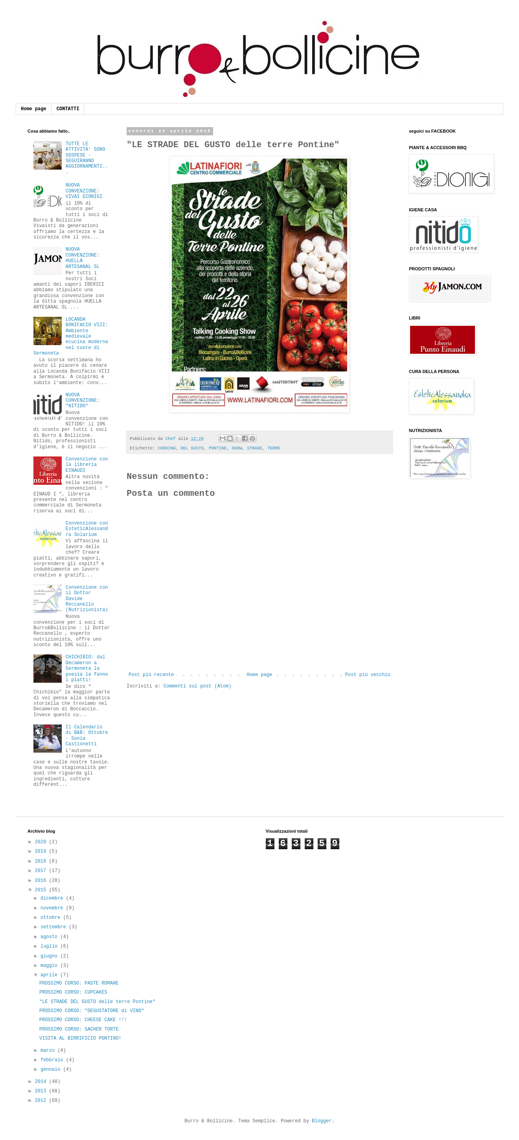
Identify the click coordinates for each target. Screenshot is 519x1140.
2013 (42, 1091)
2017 (42, 871)
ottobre (51, 917)
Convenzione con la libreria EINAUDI (87, 464)
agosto (50, 937)
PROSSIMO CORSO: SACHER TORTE (79, 1029)
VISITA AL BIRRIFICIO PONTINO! (80, 1038)
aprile (50, 975)
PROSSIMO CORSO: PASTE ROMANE (79, 983)
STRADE (254, 448)
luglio (50, 946)
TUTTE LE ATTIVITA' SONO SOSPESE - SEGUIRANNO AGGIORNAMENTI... (87, 158)
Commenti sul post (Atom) (198, 686)
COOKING (166, 448)
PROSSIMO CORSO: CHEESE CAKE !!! (83, 1020)
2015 (42, 890)
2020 (42, 842)
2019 (42, 851)
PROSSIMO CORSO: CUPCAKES (73, 992)
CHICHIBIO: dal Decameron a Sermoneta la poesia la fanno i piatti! (87, 668)
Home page (33, 109)
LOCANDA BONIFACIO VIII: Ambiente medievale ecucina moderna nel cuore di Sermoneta (70, 336)
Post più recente (151, 675)
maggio (50, 965)
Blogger (321, 1121)
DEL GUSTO (192, 448)
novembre (53, 908)
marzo (48, 1050)
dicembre (53, 898)
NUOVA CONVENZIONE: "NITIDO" (82, 400)
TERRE (273, 448)
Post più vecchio (367, 675)
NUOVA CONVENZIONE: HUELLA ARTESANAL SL (82, 258)
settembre (54, 927)
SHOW (237, 448)
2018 (42, 861)
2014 (42, 1082)
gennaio (51, 1069)
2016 (42, 880)
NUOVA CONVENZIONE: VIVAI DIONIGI (84, 191)
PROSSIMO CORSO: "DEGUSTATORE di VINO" (91, 1011)
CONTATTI (68, 109)
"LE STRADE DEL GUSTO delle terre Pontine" (97, 1002)
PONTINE (217, 448)
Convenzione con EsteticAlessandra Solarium (87, 529)
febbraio (53, 1060)
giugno (50, 956)
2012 (42, 1100)
